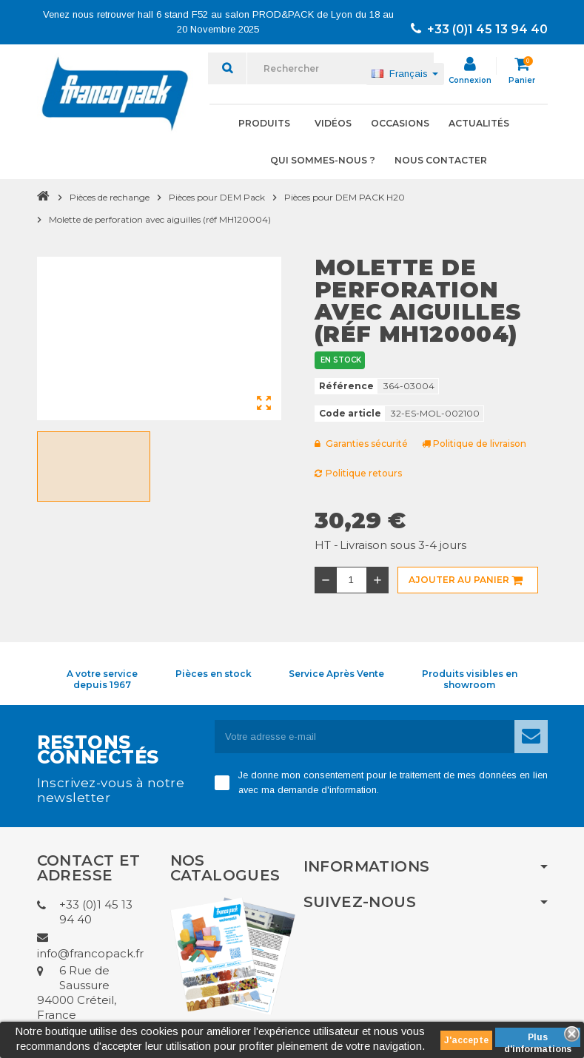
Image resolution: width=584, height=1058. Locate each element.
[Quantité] (351, 580)
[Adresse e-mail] (365, 736)
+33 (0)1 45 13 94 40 (479, 29)
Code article (350, 413)
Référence (346, 385)
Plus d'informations (537, 1039)
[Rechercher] (340, 68)
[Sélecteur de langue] (405, 74)
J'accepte (466, 1040)
